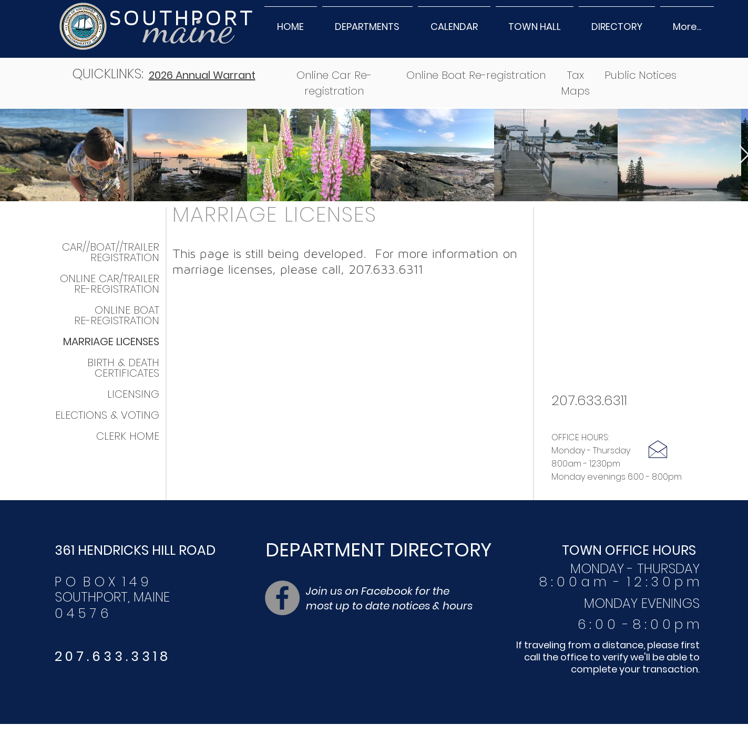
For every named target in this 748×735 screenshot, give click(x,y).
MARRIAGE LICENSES (274, 214)
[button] (367, 21)
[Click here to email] (658, 449)
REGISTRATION (124, 257)
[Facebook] (282, 598)
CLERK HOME (127, 436)
